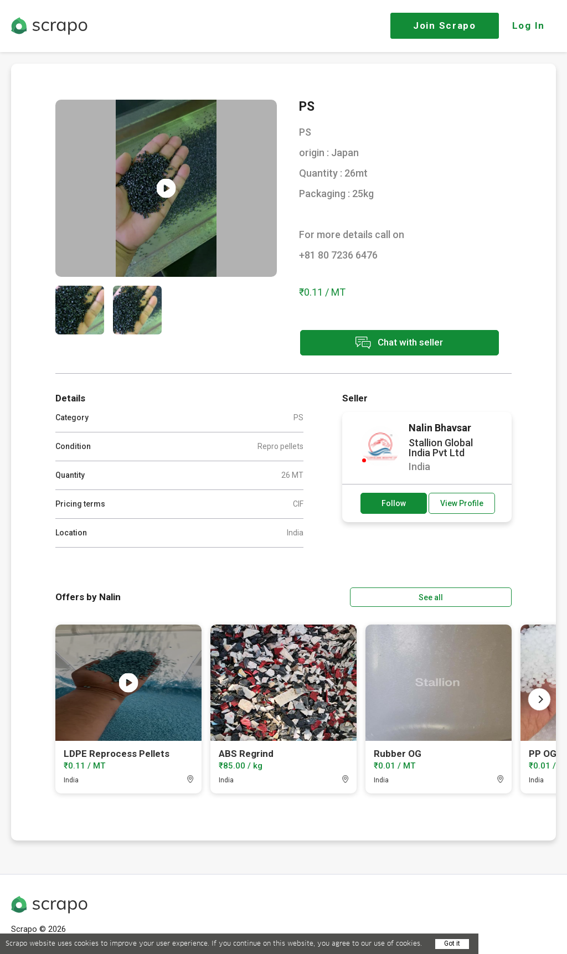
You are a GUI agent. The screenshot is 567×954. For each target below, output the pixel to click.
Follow (394, 502)
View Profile (461, 502)
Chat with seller (397, 343)
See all (480, 595)
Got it (452, 943)
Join (444, 25)
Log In (528, 25)
